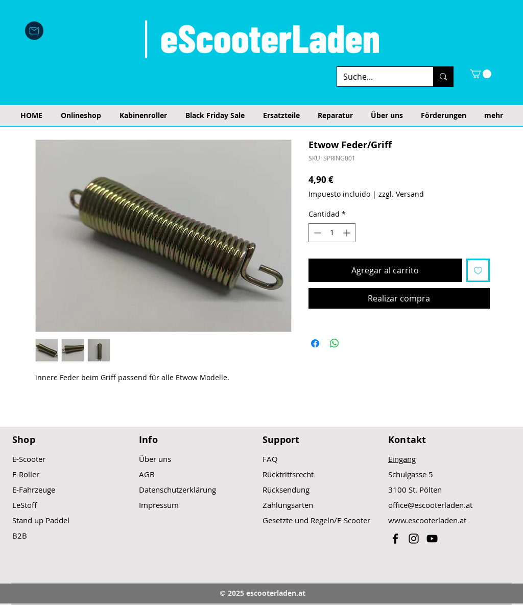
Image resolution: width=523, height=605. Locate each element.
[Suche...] (377, 76)
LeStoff (24, 505)
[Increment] (347, 233)
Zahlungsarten (288, 505)
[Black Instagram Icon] (413, 538)
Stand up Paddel (40, 520)
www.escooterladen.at (427, 520)
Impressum (159, 505)
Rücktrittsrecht (288, 474)
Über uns (155, 459)
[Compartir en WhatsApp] (334, 343)
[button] (480, 73)
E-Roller (25, 474)
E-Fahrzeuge (33, 489)
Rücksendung (286, 489)
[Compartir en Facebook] (315, 343)
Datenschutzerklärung (177, 489)
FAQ (270, 459)
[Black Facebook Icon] (395, 538)
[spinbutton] (332, 233)
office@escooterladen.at (430, 505)
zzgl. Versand (401, 194)
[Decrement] (316, 233)
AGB (147, 474)
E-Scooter (28, 459)
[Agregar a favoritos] (478, 270)
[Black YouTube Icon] (432, 538)
